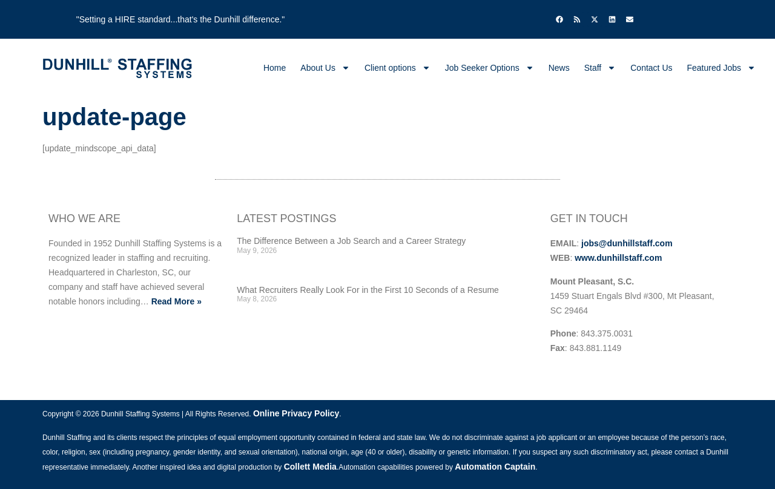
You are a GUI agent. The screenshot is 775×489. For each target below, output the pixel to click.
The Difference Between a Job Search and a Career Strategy (351, 241)
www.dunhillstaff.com (618, 258)
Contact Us (651, 68)
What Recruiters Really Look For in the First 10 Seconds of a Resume (368, 290)
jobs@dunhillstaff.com (627, 243)
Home (274, 68)
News (559, 68)
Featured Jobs (721, 67)
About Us (325, 67)
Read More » (176, 301)
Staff (600, 67)
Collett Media (310, 466)
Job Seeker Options (489, 67)
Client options (397, 67)
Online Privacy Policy (296, 413)
